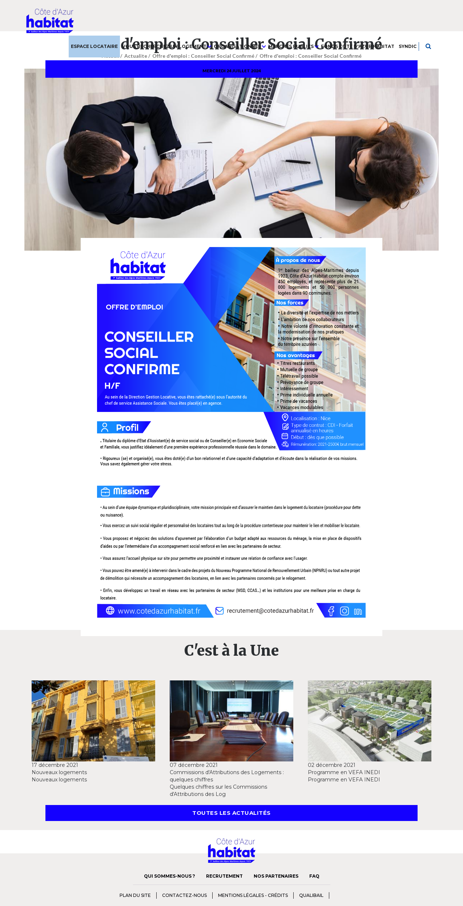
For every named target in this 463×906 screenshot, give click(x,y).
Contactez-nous (184, 895)
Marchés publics (293, 46)
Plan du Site (135, 895)
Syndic (407, 46)
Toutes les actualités (231, 812)
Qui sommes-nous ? (169, 876)
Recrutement (224, 876)
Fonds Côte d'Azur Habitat (357, 46)
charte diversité (343, 895)
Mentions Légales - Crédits (253, 895)
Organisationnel (240, 46)
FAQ (314, 876)
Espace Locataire (94, 46)
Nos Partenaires (276, 876)
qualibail (311, 895)
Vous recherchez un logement (167, 46)
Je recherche (429, 46)
